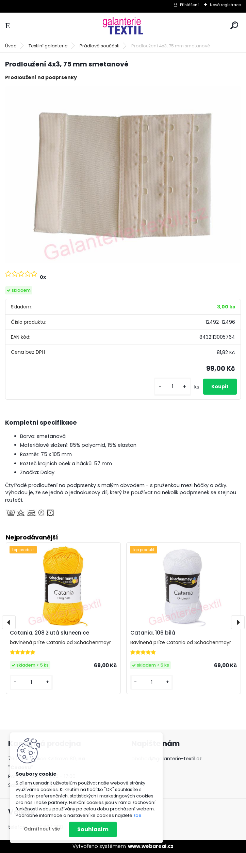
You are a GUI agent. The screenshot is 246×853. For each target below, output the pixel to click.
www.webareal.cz (151, 846)
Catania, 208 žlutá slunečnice (49, 632)
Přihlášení (189, 4)
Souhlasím (93, 829)
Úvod (11, 46)
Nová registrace (225, 4)
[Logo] (123, 25)
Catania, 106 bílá (152, 632)
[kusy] (172, 387)
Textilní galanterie (48, 46)
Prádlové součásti (99, 46)
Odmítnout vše (42, 829)
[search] (234, 25)
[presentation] (9, 622)
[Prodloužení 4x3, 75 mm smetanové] (123, 174)
